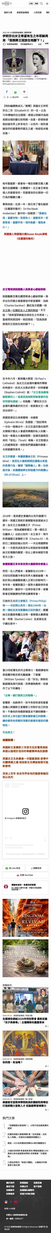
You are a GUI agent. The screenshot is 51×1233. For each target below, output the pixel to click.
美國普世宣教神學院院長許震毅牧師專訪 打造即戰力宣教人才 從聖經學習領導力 (25, 1104)
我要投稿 (38, 1182)
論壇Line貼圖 (9, 1208)
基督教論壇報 (23, 12)
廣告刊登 (10, 1186)
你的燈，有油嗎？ (13, 1062)
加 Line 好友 (12, 868)
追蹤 (40, 44)
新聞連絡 (24, 1182)
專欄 (48, 12)
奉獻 (36, 3)
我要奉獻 (16, 889)
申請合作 (24, 1186)
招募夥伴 (10, 1190)
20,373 (14, 97)
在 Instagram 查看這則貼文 (15, 818)
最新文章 (8, 12)
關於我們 (10, 1182)
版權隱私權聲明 (27, 1190)
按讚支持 (36, 868)
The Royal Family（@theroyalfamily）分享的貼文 (25, 854)
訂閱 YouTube (25, 875)
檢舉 (46, 43)
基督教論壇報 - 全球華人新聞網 (7, 3)
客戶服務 (38, 1186)
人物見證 (37, 12)
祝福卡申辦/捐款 (27, 1193)
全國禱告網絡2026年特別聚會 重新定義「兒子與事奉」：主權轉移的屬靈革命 (25, 1020)
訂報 (31, 3)
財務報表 (10, 1193)
